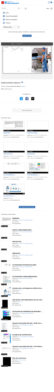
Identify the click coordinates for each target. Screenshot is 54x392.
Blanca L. (20, 301)
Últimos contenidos (11, 19)
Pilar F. (24, 86)
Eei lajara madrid (22, 359)
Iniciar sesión (27, 35)
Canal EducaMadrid (12, 16)
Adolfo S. (11, 198)
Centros (8, 23)
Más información (27, 110)
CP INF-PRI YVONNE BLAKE (16, 135)
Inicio (7, 13)
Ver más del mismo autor (27, 207)
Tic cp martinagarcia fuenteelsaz (26, 313)
